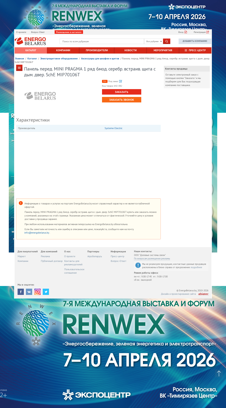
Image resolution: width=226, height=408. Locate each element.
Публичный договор (52, 260)
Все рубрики (154, 41)
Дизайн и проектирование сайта (178, 293)
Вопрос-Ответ (38, 32)
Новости (130, 50)
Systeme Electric (113, 128)
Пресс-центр (197, 50)
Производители (97, 50)
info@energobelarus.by (37, 232)
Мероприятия (163, 50)
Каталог (30, 50)
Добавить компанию (195, 41)
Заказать (121, 92)
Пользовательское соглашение (74, 271)
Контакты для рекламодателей (73, 262)
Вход (180, 32)
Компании (63, 50)
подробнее (196, 267)
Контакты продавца (176, 68)
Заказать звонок (121, 99)
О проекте (21, 32)
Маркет (22, 256)
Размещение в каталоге (68, 32)
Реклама (45, 256)
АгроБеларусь (94, 256)
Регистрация (200, 32)
